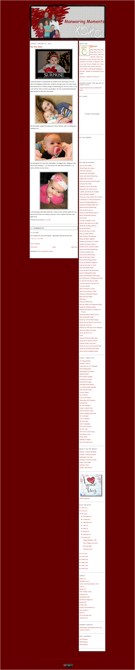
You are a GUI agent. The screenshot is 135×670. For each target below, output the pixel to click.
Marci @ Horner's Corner (87, 288)
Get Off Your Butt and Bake (87, 387)
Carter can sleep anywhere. (87, 584)
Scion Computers (84, 418)
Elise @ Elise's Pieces (86, 210)
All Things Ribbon (85, 361)
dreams (81, 589)
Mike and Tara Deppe (85, 296)
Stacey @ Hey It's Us (85, 333)
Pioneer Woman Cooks (86, 411)
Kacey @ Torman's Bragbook (88, 262)
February (86, 534)
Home (54, 247)
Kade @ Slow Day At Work (87, 265)
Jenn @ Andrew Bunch (86, 234)
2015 (82, 508)
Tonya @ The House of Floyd (88, 341)
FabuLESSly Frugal (85, 382)
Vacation (82, 618)
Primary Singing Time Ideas (87, 413)
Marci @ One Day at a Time (87, 291)
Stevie (81, 335)
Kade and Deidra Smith (86, 267)
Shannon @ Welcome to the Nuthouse (90, 327)
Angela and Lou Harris (86, 178)
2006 (82, 568)
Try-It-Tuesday (84, 615)
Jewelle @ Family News (86, 252)
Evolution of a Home (85, 379)
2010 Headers (83, 639)
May (84, 528)
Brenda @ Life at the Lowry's (88, 189)
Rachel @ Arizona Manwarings (88, 320)
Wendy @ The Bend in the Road (89, 348)
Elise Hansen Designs (85, 376)
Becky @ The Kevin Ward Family (89, 181)
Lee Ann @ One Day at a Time (88, 281)
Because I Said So (84, 363)
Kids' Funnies (83, 591)
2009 (82, 559)
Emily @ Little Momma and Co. (89, 213)
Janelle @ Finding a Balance (88, 226)
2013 (82, 511)
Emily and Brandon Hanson (87, 215)
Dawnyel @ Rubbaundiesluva (88, 202)
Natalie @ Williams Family (87, 307)
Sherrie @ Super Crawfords (87, 330)
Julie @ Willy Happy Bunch (87, 260)
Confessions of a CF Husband (88, 366)
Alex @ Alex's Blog (85, 165)
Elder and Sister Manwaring (87, 207)
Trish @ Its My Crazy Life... (88, 343)
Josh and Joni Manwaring (87, 254)
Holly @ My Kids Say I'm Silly (88, 223)
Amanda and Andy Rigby (87, 173)
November (86, 516)
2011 (82, 553)
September (86, 522)
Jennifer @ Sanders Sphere (87, 244)
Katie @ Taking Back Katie (87, 273)
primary (81, 602)
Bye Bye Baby (36, 47)
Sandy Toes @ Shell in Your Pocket (90, 322)
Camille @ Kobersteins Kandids (89, 192)
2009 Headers (83, 644)
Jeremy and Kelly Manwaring (88, 249)
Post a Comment (35, 244)
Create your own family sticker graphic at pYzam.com (68, 659)
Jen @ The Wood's (85, 228)
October (85, 519)
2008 (82, 562)
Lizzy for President (85, 397)
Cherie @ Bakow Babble (86, 194)
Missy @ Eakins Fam (85, 302)
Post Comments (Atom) (46, 251)
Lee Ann (32, 232)
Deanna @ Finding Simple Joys (88, 205)
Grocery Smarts (84, 392)
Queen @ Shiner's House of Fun (89, 314)
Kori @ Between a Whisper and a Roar (91, 278)
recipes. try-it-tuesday (85, 607)
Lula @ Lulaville (84, 286)
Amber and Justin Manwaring (88, 176)
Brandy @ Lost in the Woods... (88, 186)
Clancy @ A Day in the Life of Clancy (90, 197)
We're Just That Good (85, 442)
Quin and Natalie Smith (86, 317)
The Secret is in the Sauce (87, 431)
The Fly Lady (83, 429)
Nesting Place (83, 403)
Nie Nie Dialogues (85, 405)
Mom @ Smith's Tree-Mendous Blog (90, 304)
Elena (95, 46)
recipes (81, 605)
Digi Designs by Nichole (86, 371)
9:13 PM (47, 220)
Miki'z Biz (82, 299)
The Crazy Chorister (85, 426)
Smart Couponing (84, 424)
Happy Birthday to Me (90, 540)
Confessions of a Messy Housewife (89, 199)
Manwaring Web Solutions (87, 400)
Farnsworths (83, 218)
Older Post (74, 247)
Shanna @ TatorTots (85, 325)
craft (80, 586)
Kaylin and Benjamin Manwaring (89, 275)
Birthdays (82, 581)
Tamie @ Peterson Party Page (88, 338)
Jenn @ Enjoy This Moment (87, 236)
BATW (81, 578)
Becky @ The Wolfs (85, 184)
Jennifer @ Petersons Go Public (88, 241)
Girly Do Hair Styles (85, 390)
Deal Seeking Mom (85, 369)
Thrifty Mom (83, 437)
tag (80, 612)
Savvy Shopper (84, 416)
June (84, 525)
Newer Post (33, 247)
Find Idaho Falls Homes (86, 384)
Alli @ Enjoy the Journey (87, 168)
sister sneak (82, 610)
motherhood (83, 597)
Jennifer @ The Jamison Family (88, 247)
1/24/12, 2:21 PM (36, 238)
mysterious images (85, 599)
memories (82, 594)
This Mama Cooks (84, 434)
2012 (82, 514)
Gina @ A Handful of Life (87, 220)
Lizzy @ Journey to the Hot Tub (89, 283)
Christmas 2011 (88, 549)
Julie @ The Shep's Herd (86, 257)
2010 (82, 556)
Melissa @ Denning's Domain (88, 294)
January (85, 537)
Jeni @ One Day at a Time (87, 231)
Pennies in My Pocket (86, 408)
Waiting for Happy (85, 439)
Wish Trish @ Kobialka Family (88, 351)
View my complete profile (89, 77)
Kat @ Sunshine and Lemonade (88, 270)
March (85, 531)
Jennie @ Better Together (87, 239)
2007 (82, 565)
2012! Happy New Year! (90, 543)
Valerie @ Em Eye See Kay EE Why (90, 346)
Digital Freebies (84, 374)
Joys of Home (83, 395)
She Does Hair (83, 421)
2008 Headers (83, 642)
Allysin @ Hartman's (85, 171)
